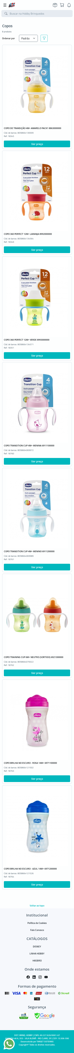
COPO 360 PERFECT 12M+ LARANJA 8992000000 (28, 233)
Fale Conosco (37, 930)
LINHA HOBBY (37, 953)
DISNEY (37, 946)
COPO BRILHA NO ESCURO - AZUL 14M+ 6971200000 (30, 868)
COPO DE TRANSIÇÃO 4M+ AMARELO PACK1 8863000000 (32, 128)
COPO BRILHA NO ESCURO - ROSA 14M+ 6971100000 (30, 762)
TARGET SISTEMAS (45, 1041)
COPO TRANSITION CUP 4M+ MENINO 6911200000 (29, 551)
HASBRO (37, 960)
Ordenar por (8, 38)
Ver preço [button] (37, 144)
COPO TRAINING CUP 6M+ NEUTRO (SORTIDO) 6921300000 (33, 657)
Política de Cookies (37, 923)
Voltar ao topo (37, 905)
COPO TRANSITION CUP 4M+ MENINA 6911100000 (29, 445)
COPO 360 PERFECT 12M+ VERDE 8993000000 (26, 339)
